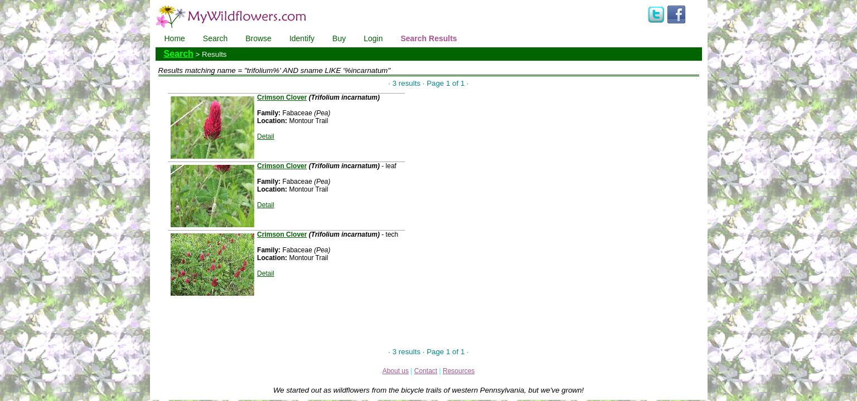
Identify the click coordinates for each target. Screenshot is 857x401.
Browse (258, 38)
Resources (459, 371)
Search (215, 38)
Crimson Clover (282, 97)
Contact (425, 371)
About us (395, 371)
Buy (339, 38)
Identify (301, 38)
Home (174, 38)
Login (373, 38)
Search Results (428, 38)
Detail (265, 136)
